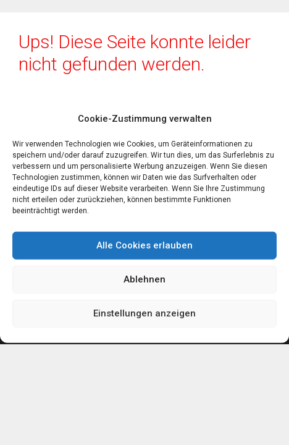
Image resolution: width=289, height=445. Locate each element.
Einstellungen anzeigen (144, 313)
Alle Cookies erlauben (144, 245)
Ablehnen (144, 279)
